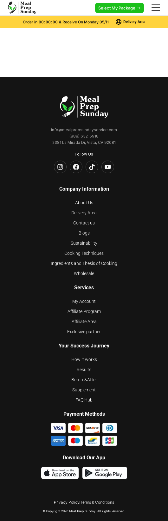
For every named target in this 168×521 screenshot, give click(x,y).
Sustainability (84, 243)
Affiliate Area (84, 321)
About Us (84, 202)
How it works (84, 359)
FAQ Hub (84, 399)
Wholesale (84, 273)
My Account (84, 301)
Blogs (84, 233)
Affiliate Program (84, 311)
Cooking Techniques (84, 253)
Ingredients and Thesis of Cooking (84, 263)
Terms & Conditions (97, 502)
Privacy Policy (67, 502)
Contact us (84, 222)
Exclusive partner (84, 331)
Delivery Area (84, 212)
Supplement (84, 389)
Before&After (84, 379)
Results (84, 369)
